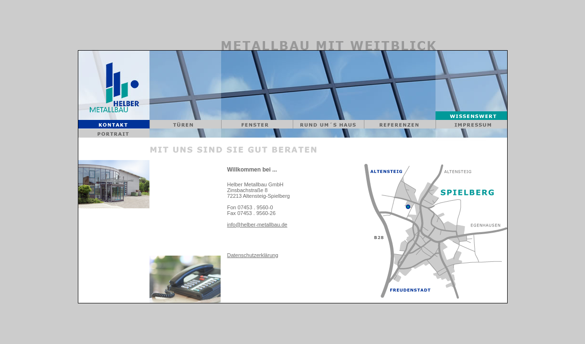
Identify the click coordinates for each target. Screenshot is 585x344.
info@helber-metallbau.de (257, 224)
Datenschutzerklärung (252, 255)
